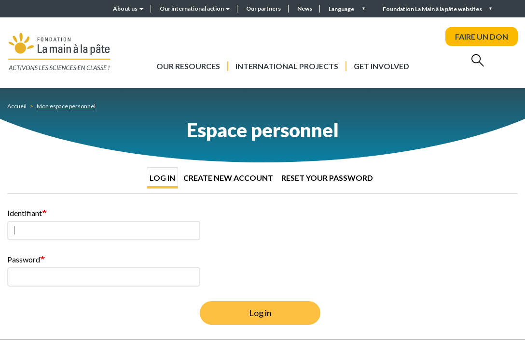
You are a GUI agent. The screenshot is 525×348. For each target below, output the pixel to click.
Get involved (381, 66)
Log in (162, 177)
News (304, 8)
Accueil (17, 106)
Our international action (195, 8)
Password (23, 259)
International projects (286, 66)
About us (128, 8)
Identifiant (24, 213)
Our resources (188, 66)
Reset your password (327, 177)
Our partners (263, 8)
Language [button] (342, 9)
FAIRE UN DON (481, 36)
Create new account (228, 177)
